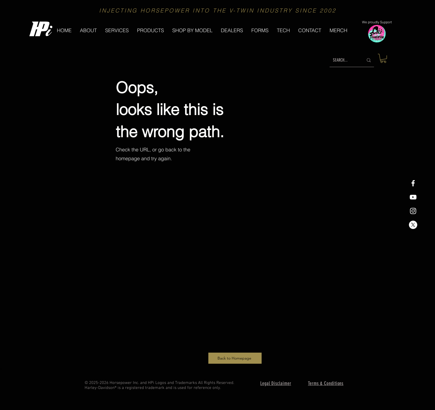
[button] (150, 30)
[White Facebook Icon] (413, 183)
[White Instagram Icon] (413, 211)
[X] (413, 225)
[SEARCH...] (344, 60)
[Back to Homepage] (235, 358)
